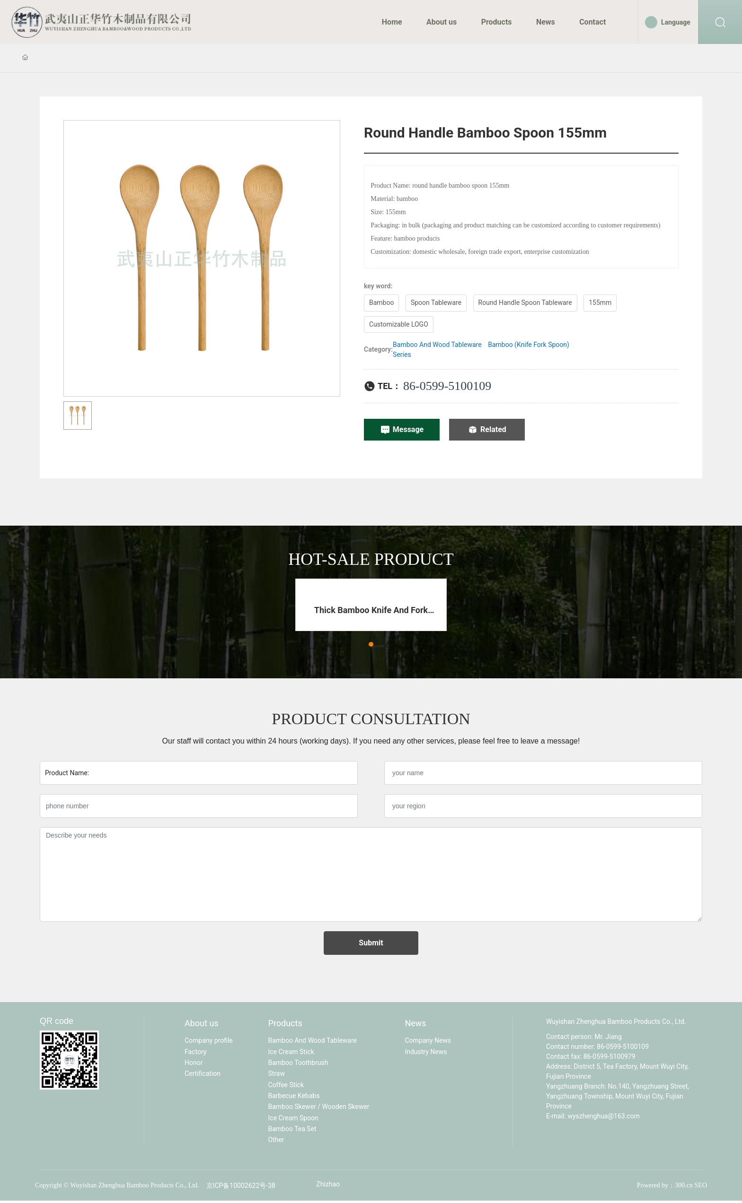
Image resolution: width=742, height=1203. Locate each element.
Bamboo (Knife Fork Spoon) (528, 344)
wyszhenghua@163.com (603, 1116)
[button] (371, 644)
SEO (701, 1185)
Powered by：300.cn (665, 1185)
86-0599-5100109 (447, 386)
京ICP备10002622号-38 (240, 1185)
